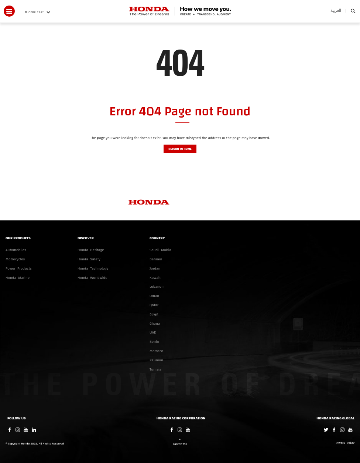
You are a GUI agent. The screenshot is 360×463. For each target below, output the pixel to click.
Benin (154, 341)
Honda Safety (89, 259)
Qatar (154, 305)
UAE (153, 332)
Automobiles (16, 250)
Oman (154, 295)
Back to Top (180, 444)
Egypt (154, 314)
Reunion (156, 360)
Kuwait (155, 277)
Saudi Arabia (160, 250)
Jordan (155, 268)
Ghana (155, 323)
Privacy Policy (345, 443)
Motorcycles (15, 259)
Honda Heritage (91, 250)
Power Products (19, 268)
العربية (335, 11)
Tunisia (155, 369)
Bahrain (156, 259)
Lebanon (157, 286)
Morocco (156, 351)
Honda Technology (93, 268)
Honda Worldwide (92, 277)
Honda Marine (18, 277)
